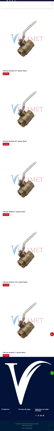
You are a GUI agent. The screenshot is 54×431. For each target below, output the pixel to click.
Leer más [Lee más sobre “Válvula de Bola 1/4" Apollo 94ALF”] (5, 74)
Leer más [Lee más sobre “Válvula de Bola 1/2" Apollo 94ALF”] (5, 144)
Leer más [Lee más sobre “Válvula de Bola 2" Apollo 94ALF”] (5, 355)
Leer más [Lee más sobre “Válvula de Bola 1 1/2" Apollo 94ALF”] (5, 285)
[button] (52, 4)
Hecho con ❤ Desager (27, 428)
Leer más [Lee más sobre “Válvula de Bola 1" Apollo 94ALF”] (5, 214)
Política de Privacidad (27, 425)
